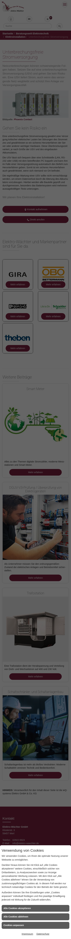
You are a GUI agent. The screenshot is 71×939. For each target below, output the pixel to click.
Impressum (27, 934)
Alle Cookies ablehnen (15, 916)
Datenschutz (42, 934)
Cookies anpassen (13, 925)
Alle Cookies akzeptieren (17, 908)
